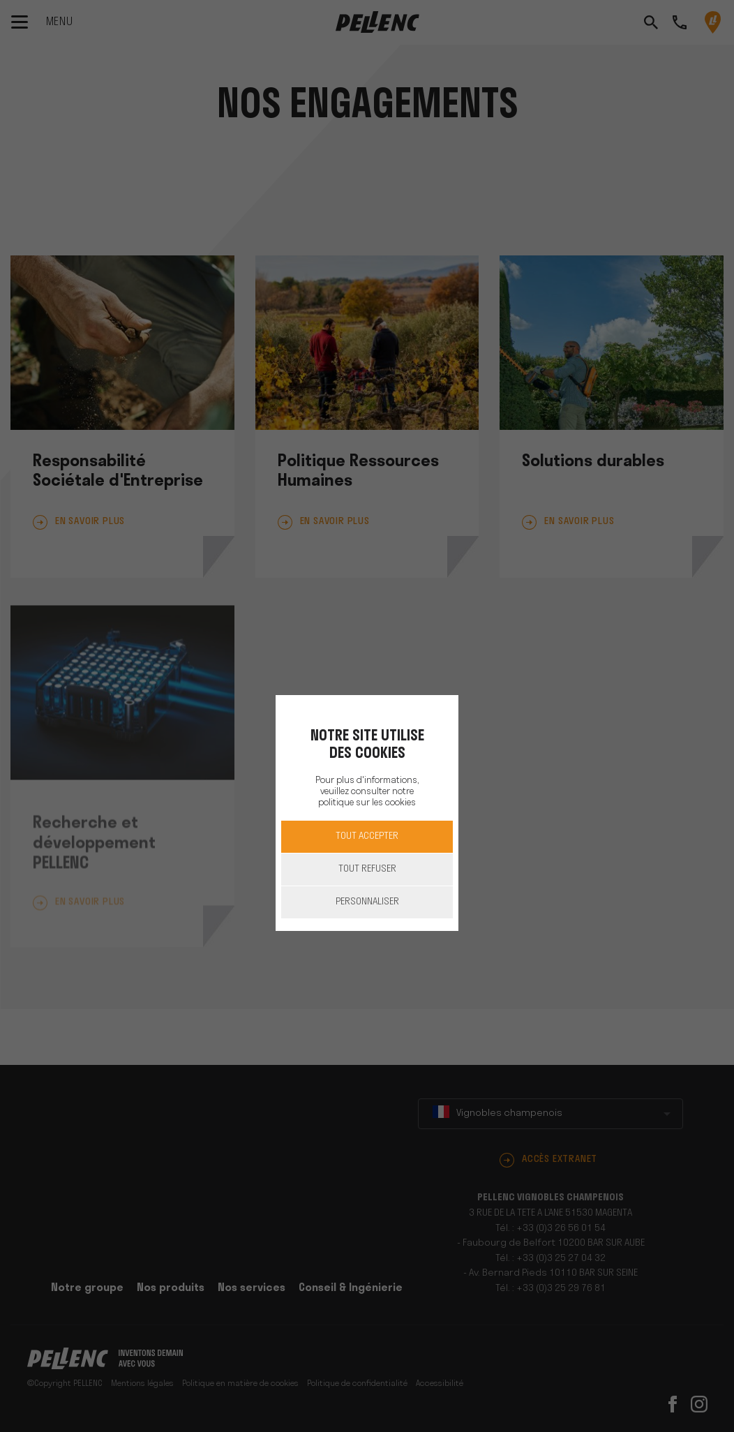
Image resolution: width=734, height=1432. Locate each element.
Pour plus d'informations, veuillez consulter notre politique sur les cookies (367, 791)
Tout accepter (367, 836)
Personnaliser (367, 902)
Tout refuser (367, 869)
